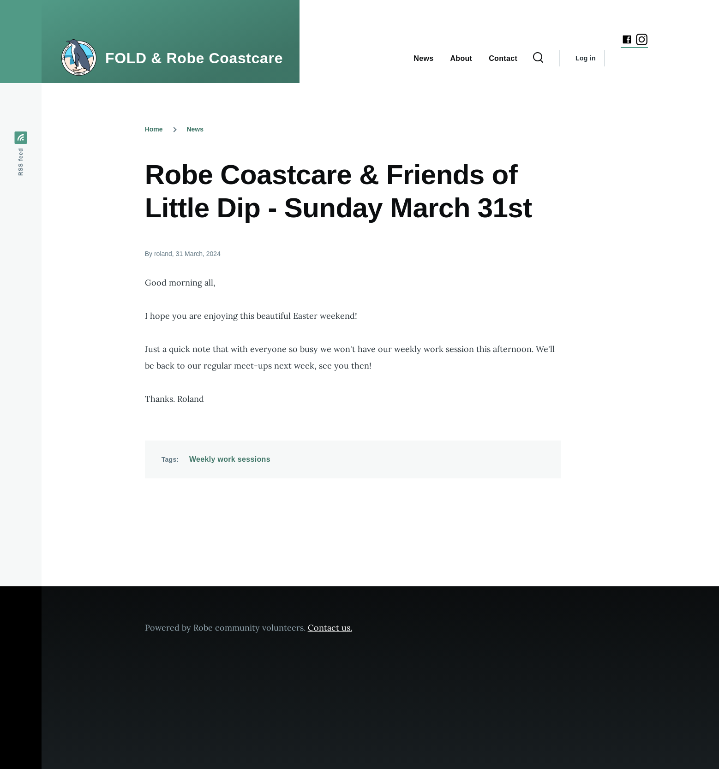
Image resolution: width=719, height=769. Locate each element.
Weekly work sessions (229, 459)
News (195, 129)
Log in (585, 58)
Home (154, 129)
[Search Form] (538, 58)
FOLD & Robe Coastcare (194, 58)
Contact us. (330, 627)
